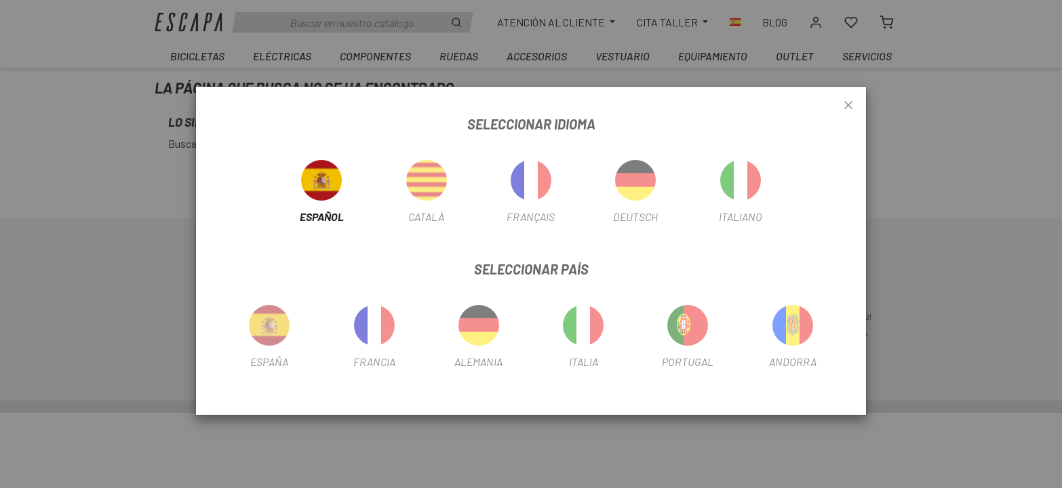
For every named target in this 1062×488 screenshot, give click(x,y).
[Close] (848, 106)
